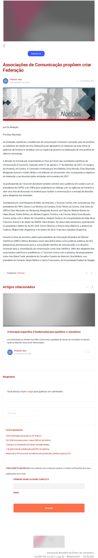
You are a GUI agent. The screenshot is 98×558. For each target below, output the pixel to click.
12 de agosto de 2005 (22, 354)
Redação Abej (16, 79)
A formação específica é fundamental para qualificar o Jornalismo (44, 331)
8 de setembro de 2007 (20, 82)
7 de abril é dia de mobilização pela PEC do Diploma (27, 449)
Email (16, 492)
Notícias (21, 273)
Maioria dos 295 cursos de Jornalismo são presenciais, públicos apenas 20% (38, 453)
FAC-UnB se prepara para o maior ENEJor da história (28, 440)
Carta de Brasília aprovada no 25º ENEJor (24, 436)
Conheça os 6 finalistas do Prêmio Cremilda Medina (28, 445)
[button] (4, 45)
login (30, 391)
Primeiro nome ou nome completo (31, 479)
